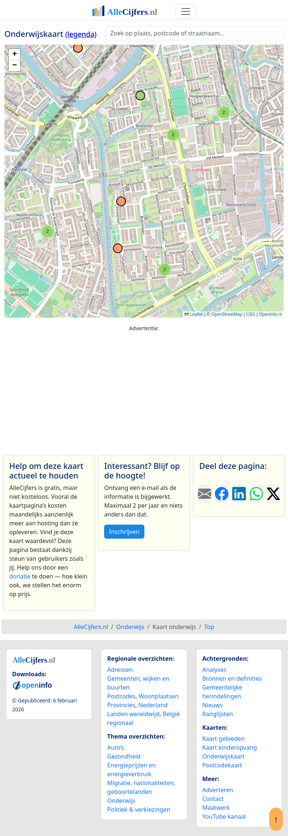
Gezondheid (123, 756)
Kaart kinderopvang (229, 747)
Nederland (153, 705)
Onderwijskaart (223, 756)
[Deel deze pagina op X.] (273, 493)
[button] (164, 269)
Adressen (120, 670)
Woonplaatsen (158, 696)
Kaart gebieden (223, 739)
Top (209, 627)
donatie (19, 576)
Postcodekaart (222, 765)
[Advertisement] (144, 390)
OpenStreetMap (227, 314)
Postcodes (121, 696)
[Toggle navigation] (185, 11)
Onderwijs (121, 801)
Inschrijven (124, 532)
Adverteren (217, 790)
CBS (250, 314)
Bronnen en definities (232, 678)
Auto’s (115, 747)
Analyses (214, 670)
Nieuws (212, 705)
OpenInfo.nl (270, 314)
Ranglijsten (217, 714)
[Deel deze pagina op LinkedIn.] (239, 493)
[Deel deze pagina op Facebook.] (222, 493)
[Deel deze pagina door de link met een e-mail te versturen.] (205, 493)
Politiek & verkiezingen (138, 809)
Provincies (121, 705)
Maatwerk (216, 808)
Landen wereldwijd (133, 714)
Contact (213, 799)
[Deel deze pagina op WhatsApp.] (256, 493)
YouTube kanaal (224, 816)
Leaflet (193, 314)
